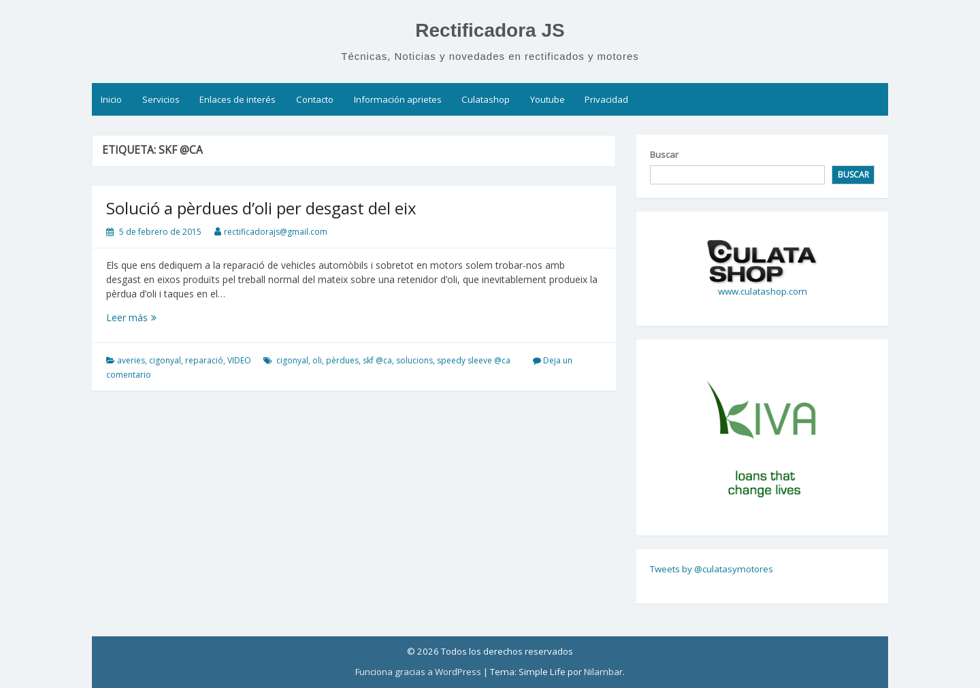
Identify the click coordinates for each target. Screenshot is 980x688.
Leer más (144, 317)
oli (317, 360)
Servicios (161, 99)
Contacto (314, 99)
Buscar (664, 154)
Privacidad (606, 99)
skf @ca (377, 360)
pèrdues (342, 360)
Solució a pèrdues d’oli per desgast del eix (261, 208)
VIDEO (239, 360)
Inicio (111, 99)
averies (131, 360)
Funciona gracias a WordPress (418, 672)
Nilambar (603, 672)
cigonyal (165, 360)
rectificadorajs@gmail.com (275, 231)
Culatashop (485, 99)
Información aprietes (398, 99)
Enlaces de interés (237, 99)
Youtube (547, 99)
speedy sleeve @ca (473, 360)
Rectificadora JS (489, 30)
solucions (414, 360)
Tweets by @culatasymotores (711, 569)
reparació (204, 360)
